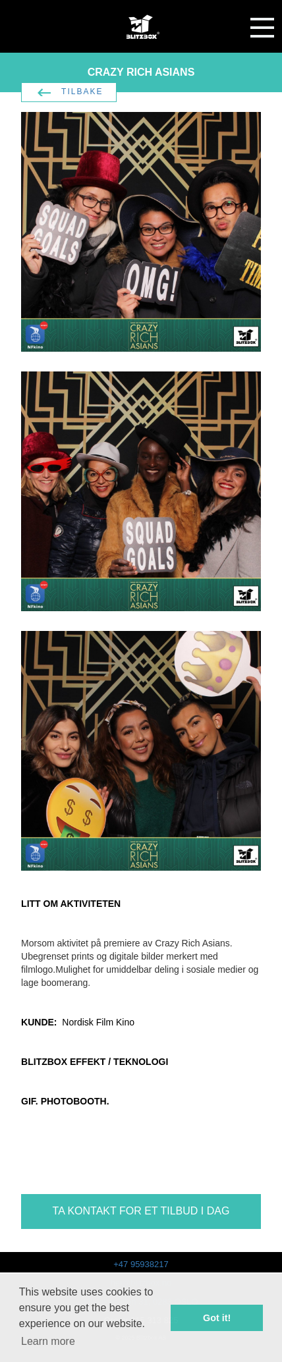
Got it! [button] (217, 1318)
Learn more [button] (48, 1341)
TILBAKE (82, 91)
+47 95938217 (141, 1264)
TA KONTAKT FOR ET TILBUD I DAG (141, 1210)
